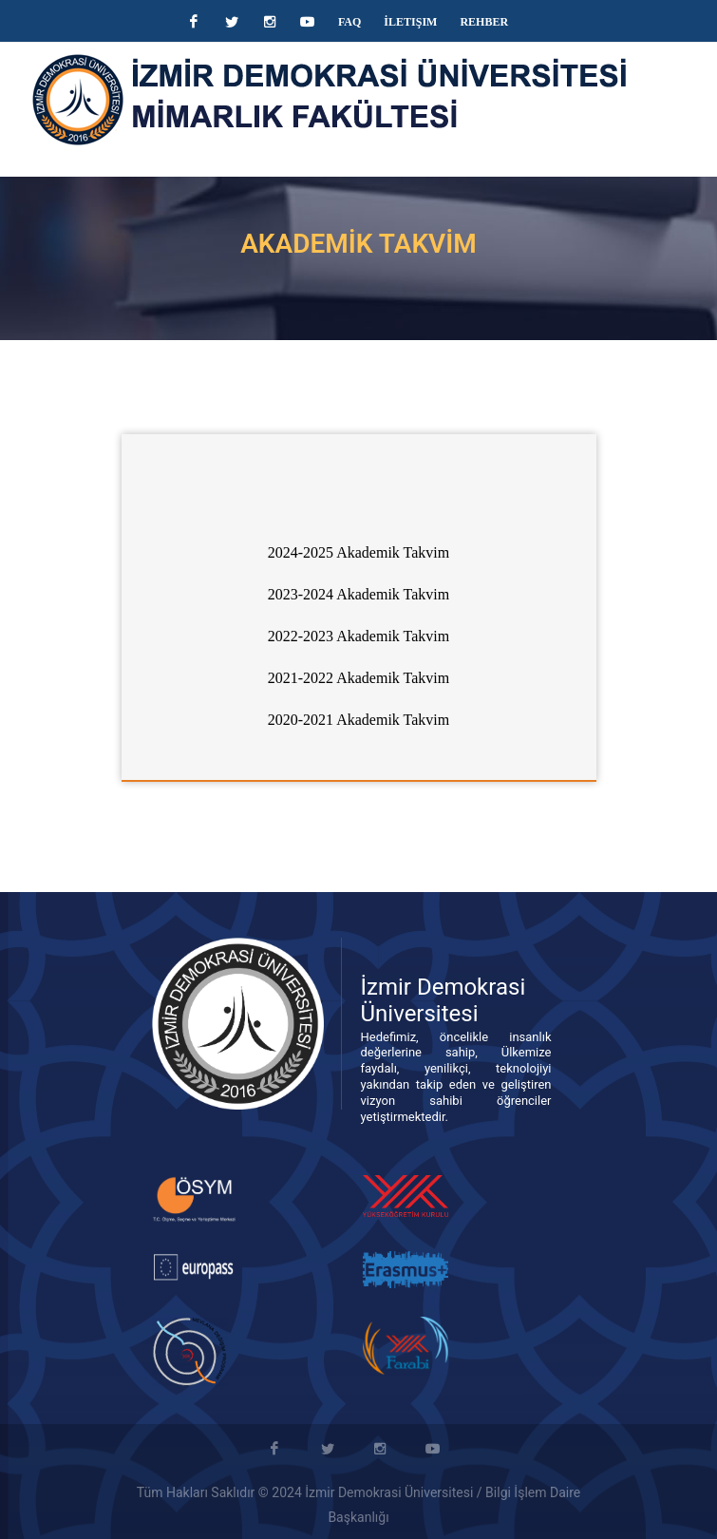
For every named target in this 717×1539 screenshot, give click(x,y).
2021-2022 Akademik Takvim (358, 678)
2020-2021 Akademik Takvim (358, 720)
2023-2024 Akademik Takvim (358, 594)
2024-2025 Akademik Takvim (358, 552)
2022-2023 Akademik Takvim (358, 636)
